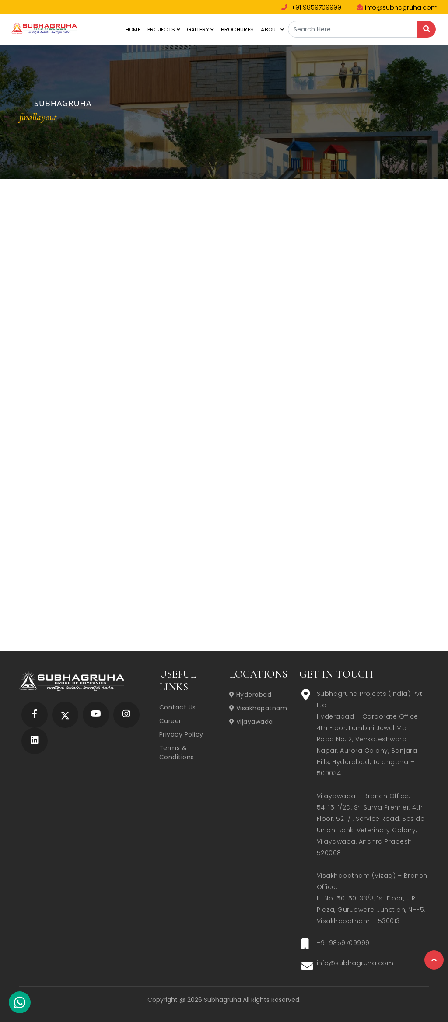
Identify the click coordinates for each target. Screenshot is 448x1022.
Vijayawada (251, 721)
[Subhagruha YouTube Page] (96, 714)
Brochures (237, 29)
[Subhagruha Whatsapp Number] (20, 1004)
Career (170, 720)
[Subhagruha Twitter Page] (65, 714)
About (272, 29)
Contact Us (177, 707)
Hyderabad (250, 694)
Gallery (200, 29)
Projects (163, 29)
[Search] (426, 29)
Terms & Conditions (176, 752)
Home (133, 29)
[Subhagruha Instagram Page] (126, 714)
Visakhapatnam (258, 708)
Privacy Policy (181, 734)
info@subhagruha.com (397, 7)
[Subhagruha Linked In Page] (34, 741)
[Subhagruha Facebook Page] (34, 714)
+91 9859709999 (311, 7)
